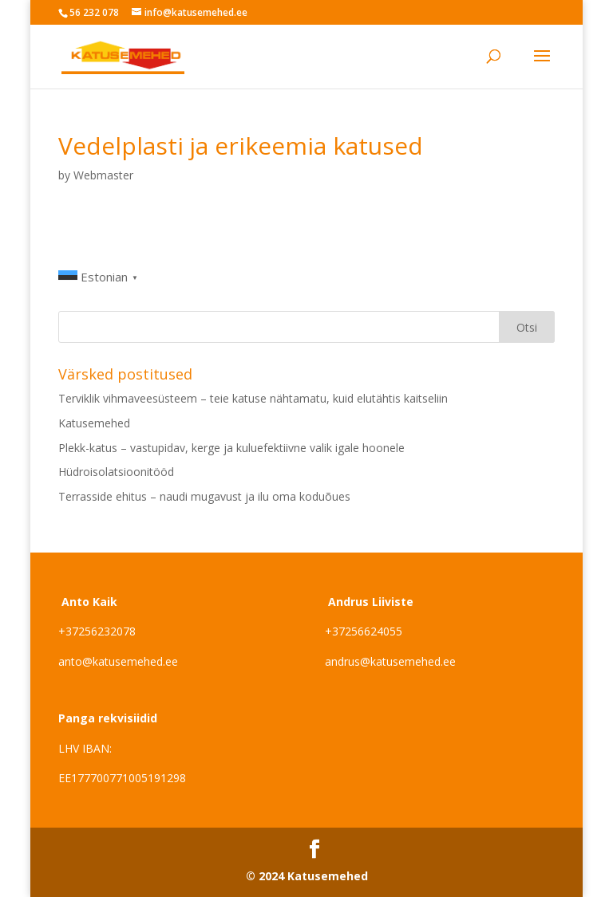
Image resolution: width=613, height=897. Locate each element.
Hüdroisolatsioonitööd (116, 471)
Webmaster (103, 175)
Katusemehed (94, 423)
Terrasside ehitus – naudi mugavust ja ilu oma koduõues (204, 496)
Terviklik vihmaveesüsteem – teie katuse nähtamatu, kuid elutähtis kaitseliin (253, 398)
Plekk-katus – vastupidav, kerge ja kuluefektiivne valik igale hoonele (231, 447)
